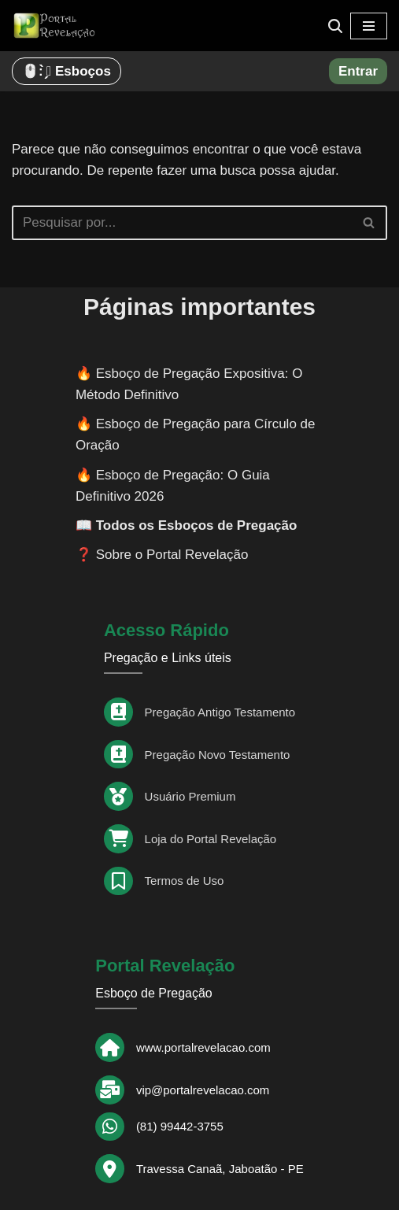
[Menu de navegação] (368, 26)
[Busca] (335, 26)
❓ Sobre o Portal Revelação (162, 554)
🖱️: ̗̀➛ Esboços (66, 71)
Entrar (358, 71)
